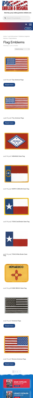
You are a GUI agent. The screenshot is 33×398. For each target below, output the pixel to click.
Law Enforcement (13, 36)
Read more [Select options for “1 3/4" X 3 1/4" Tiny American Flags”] (9, 123)
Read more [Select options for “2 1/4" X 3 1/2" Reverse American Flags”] (9, 364)
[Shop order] (22, 49)
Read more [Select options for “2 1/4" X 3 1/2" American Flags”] (9, 326)
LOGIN (28, 28)
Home (5, 36)
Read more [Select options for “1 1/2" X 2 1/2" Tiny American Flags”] (9, 85)
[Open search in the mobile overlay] (16, 18)
